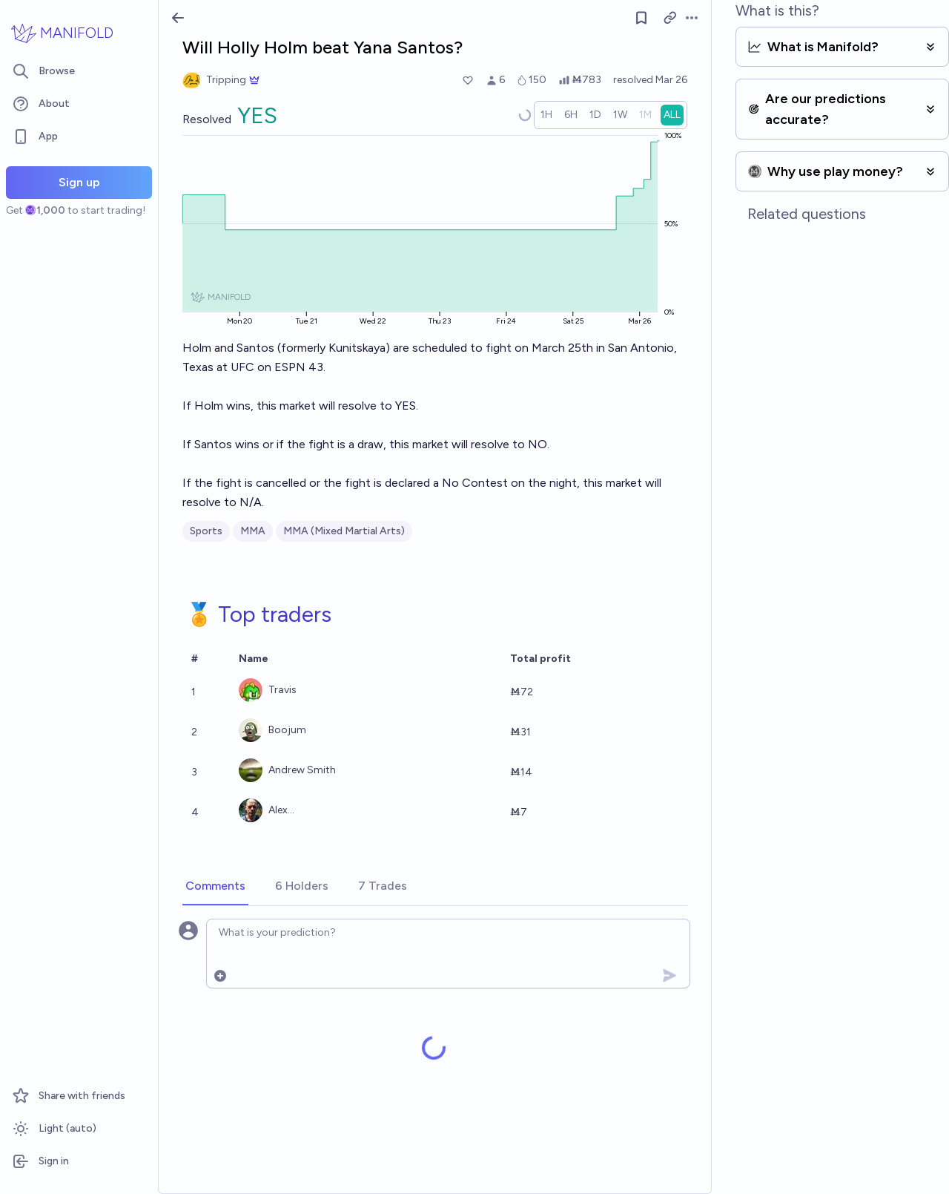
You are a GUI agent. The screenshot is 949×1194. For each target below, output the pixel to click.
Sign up (79, 182)
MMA (252, 531)
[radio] (546, 115)
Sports (206, 531)
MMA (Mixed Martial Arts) (344, 531)
